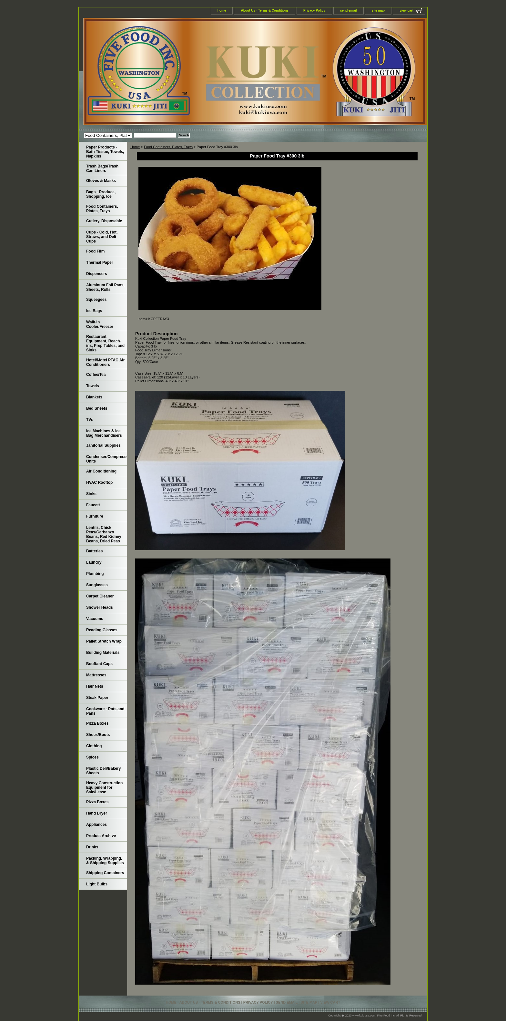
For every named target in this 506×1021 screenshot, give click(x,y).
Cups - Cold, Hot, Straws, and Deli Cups (101, 236)
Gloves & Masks (101, 180)
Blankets (94, 397)
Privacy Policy (314, 10)
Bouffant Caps (99, 664)
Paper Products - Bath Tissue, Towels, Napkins (105, 151)
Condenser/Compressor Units (106, 458)
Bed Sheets (96, 408)
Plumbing (95, 573)
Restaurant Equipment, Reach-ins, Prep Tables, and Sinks (105, 343)
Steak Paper (97, 697)
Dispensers (96, 274)
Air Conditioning (101, 471)
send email (348, 10)
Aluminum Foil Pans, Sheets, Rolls (105, 287)
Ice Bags (94, 311)
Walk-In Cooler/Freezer (99, 324)
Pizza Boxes (97, 723)
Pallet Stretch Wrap (104, 641)
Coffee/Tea (96, 374)
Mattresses (96, 675)
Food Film (95, 251)
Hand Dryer (96, 813)
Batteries (94, 551)
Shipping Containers (105, 873)
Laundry (93, 562)
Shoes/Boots (98, 734)
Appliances (96, 824)
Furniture (94, 516)
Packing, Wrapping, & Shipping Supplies (105, 860)
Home (135, 147)
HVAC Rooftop (99, 482)
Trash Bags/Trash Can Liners (102, 168)
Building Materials (102, 652)
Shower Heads (99, 607)
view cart (406, 10)
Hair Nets (94, 686)
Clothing (94, 746)
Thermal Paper (99, 262)
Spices (92, 757)
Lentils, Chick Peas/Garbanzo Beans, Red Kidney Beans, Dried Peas (103, 534)
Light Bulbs (96, 884)
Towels (92, 386)
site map (378, 10)
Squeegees (96, 299)
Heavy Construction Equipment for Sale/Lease (104, 787)
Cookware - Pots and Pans (105, 711)
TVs (89, 419)
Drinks (92, 847)
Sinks (91, 493)
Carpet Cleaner (100, 596)
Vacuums (94, 618)
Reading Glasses (101, 630)
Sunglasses (97, 585)
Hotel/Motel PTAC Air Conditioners (105, 362)
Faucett (93, 505)
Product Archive (101, 836)
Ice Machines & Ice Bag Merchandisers (104, 433)
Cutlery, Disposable (104, 221)
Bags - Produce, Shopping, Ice (101, 194)
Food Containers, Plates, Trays (168, 147)
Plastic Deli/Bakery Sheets (103, 770)
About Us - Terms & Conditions (264, 10)
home (222, 10)
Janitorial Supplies (103, 445)
